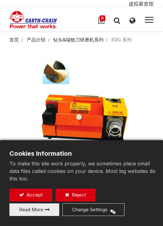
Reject (78, 195)
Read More (31, 210)
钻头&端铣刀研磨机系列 (78, 40)
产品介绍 (36, 40)
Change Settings (90, 210)
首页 (14, 40)
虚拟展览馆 (141, 4)
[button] (117, 20)
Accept (34, 195)
